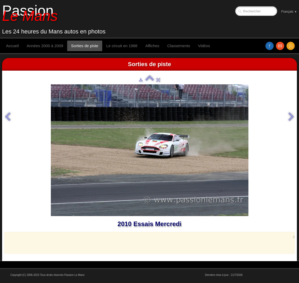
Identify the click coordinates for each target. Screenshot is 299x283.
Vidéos (204, 45)
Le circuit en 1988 (121, 45)
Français (289, 11)
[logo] (56, 19)
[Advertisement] (148, 243)
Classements (178, 45)
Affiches (152, 45)
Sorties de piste (84, 45)
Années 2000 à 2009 (45, 45)
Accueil (12, 45)
